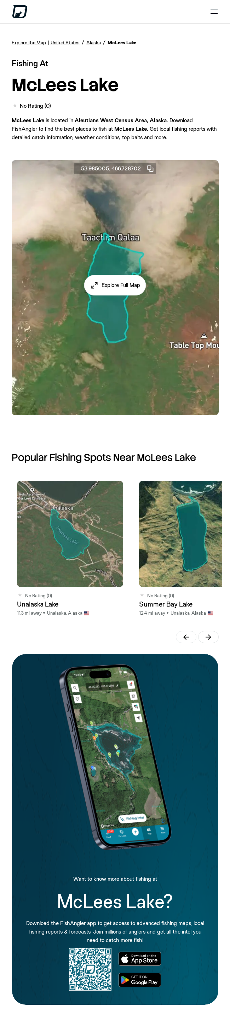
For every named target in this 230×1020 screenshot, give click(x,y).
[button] (115, 285)
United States (65, 42)
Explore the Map (29, 42)
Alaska (93, 42)
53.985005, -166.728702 (118, 168)
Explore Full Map (121, 285)
